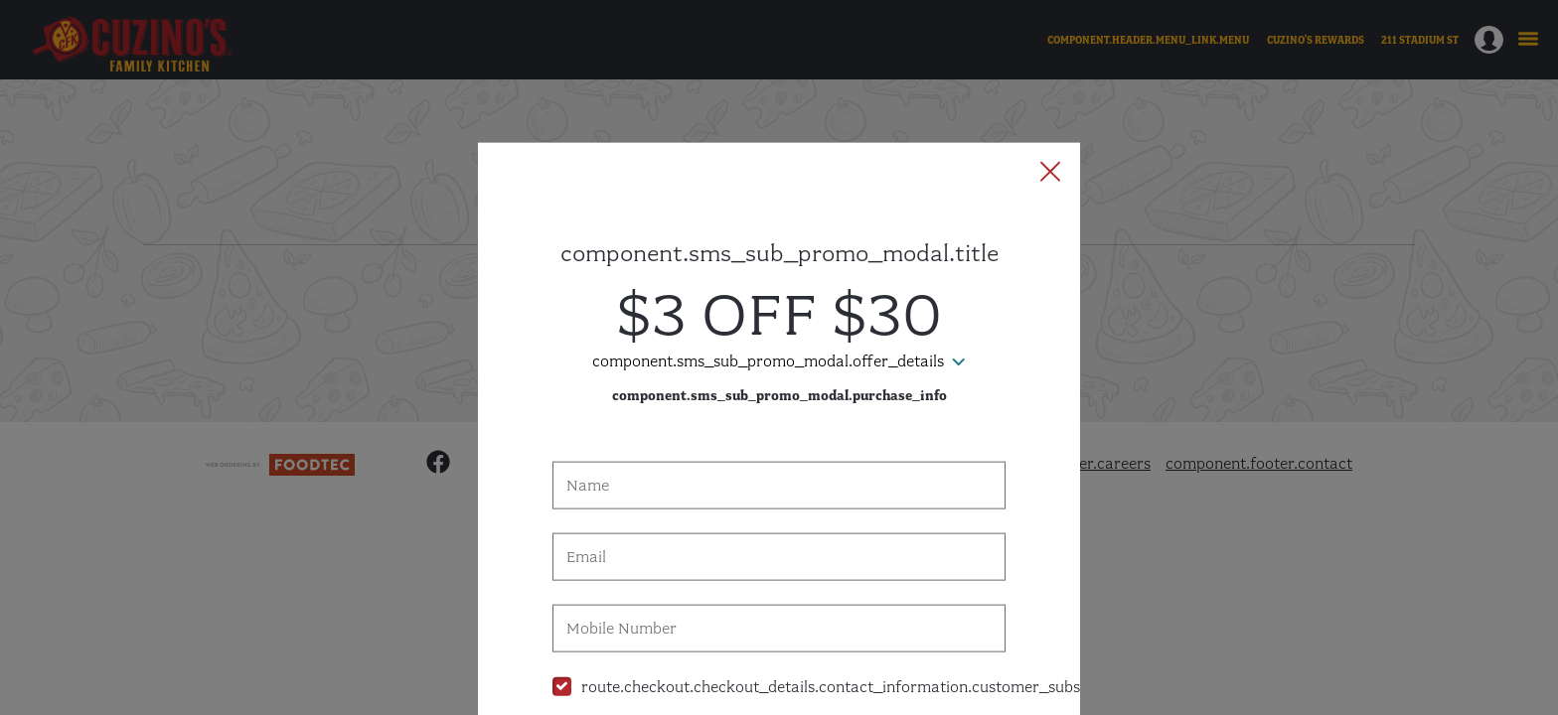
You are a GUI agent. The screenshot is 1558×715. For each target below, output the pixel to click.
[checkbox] (779, 596)
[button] (1050, 82)
